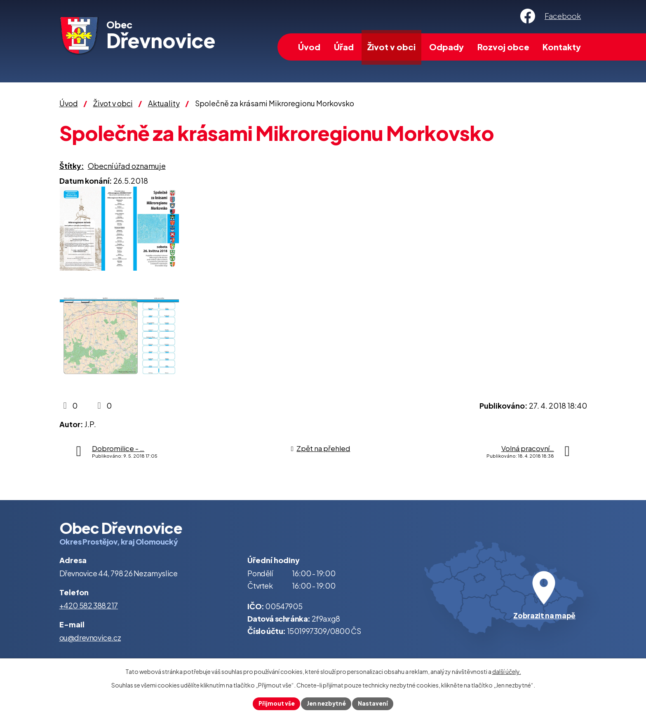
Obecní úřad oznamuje (127, 166)
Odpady (446, 47)
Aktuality (164, 103)
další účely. (506, 671)
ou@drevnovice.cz (90, 637)
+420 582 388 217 (88, 605)
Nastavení (374, 703)
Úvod (309, 47)
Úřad (344, 47)
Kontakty (562, 47)
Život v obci (391, 47)
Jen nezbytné (326, 703)
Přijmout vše (275, 703)
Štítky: (71, 166)
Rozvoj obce (503, 47)
